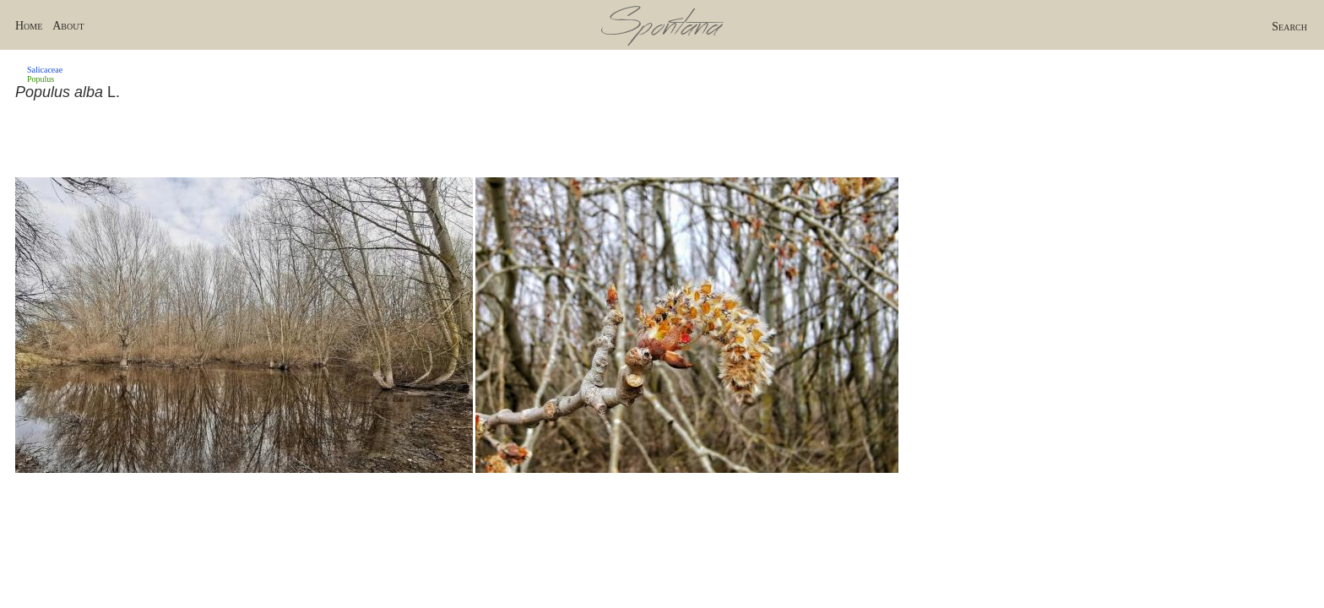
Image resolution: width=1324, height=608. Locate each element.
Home (28, 25)
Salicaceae (44, 69)
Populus (40, 79)
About (68, 25)
